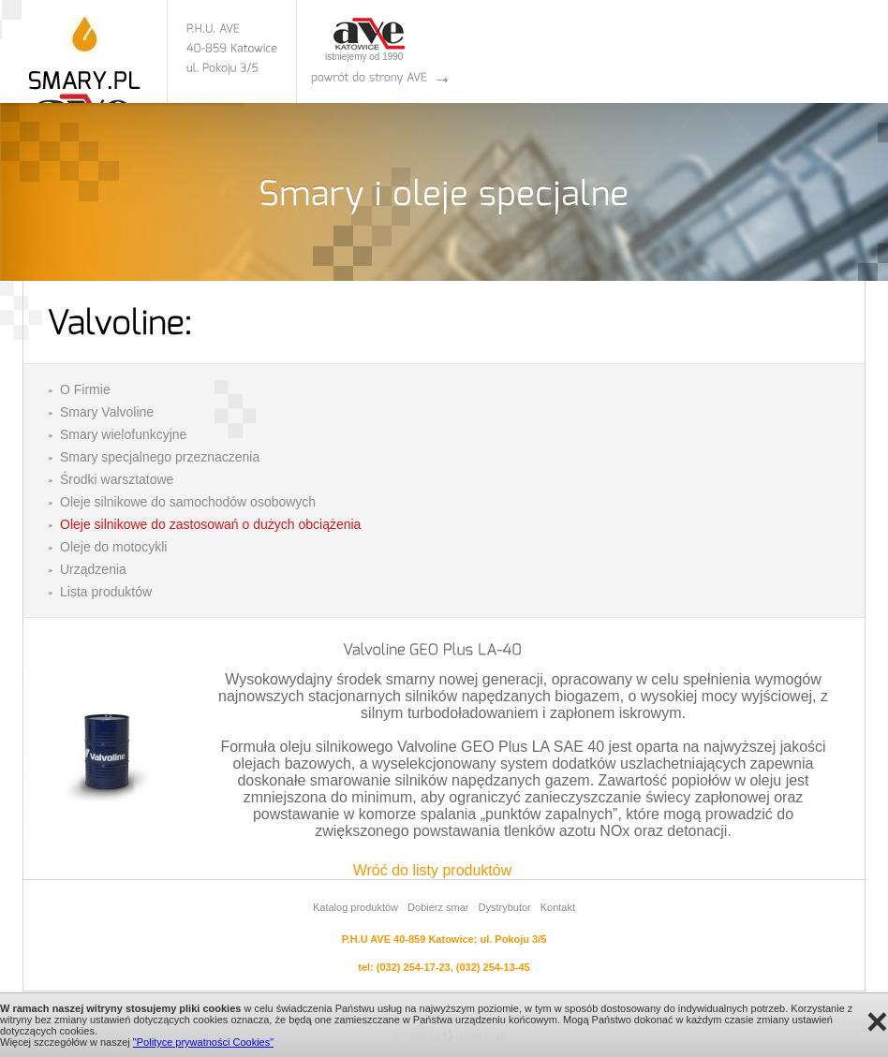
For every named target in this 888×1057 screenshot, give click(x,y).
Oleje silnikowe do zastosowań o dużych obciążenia (210, 524)
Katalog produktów (355, 907)
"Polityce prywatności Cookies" (203, 1042)
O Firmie (85, 389)
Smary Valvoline (107, 411)
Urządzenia (93, 569)
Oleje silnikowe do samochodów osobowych (188, 501)
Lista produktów (106, 591)
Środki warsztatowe (116, 479)
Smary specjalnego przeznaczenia (159, 456)
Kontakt (557, 907)
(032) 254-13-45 (493, 967)
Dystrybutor (504, 907)
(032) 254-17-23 (414, 967)
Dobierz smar (437, 907)
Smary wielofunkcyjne (123, 434)
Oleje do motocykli (113, 546)
